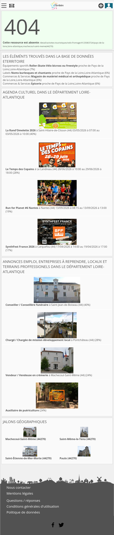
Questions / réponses (23, 500)
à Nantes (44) (30, 208)
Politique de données (23, 512)
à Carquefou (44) (30, 246)
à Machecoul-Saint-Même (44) (45, 375)
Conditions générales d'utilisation (33, 506)
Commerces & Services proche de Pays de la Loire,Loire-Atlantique (49, 83)
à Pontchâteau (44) (50, 340)
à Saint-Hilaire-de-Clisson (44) (39, 130)
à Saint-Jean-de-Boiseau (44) (44, 305)
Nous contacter (19, 487)
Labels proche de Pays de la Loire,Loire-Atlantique (54, 73)
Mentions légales (20, 493)
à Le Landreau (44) (31, 169)
